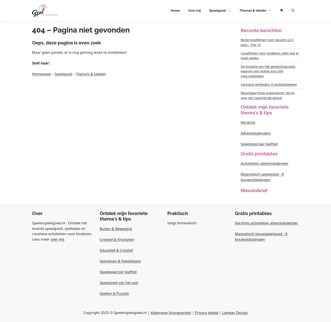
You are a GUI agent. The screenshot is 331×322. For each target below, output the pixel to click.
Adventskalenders (256, 133)
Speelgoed (222, 10)
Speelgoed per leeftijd (259, 143)
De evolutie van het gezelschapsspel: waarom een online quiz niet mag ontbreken (268, 71)
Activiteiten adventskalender (265, 163)
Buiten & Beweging (116, 228)
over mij (57, 239)
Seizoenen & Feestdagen (120, 261)
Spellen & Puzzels (114, 293)
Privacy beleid (206, 312)
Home (175, 10)
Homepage (41, 73)
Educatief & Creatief (116, 250)
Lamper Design (235, 312)
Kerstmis (248, 122)
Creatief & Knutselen (117, 239)
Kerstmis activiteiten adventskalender (266, 223)
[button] (293, 10)
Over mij (194, 10)
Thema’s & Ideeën (258, 10)
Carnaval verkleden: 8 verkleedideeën (269, 84)
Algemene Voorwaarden (171, 312)
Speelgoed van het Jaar (119, 282)
